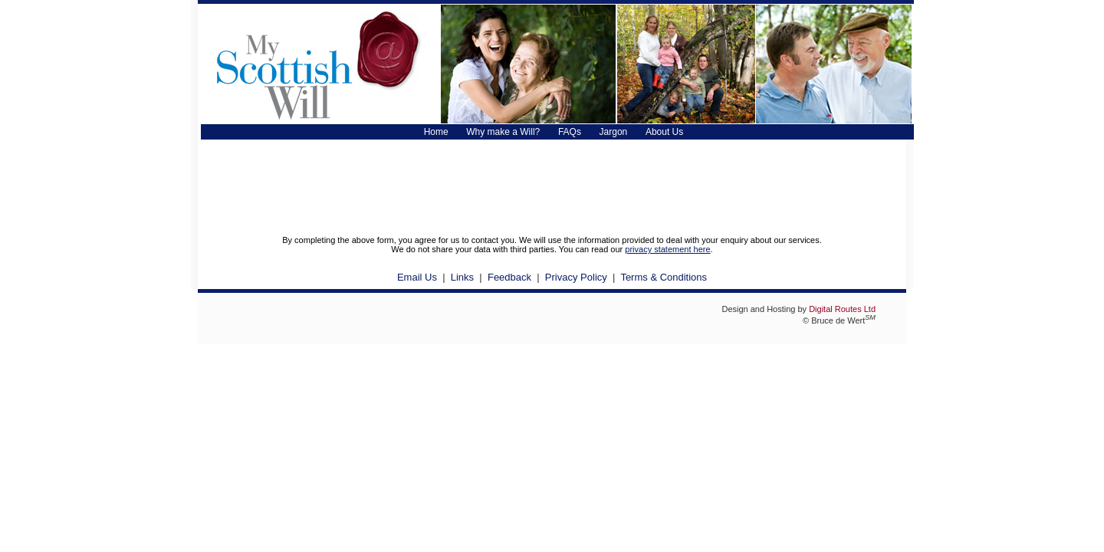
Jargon (614, 132)
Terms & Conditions (663, 277)
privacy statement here (667, 249)
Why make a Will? (503, 132)
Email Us (417, 277)
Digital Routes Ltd (842, 309)
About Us (664, 132)
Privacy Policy (576, 277)
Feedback (509, 277)
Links (462, 277)
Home (436, 132)
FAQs (569, 132)
